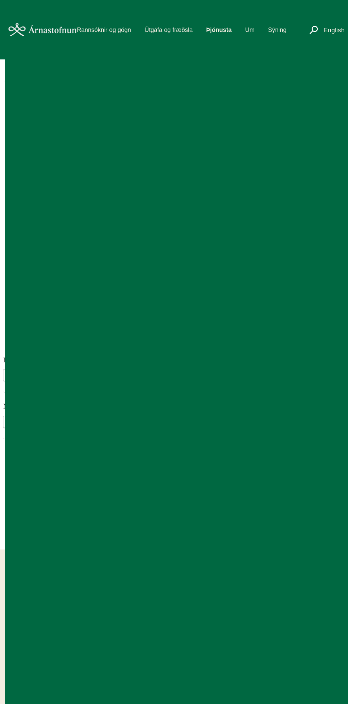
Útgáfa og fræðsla (168, 29)
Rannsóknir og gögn (104, 29)
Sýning (277, 29)
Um (250, 29)
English (334, 30)
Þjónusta (218, 29)
